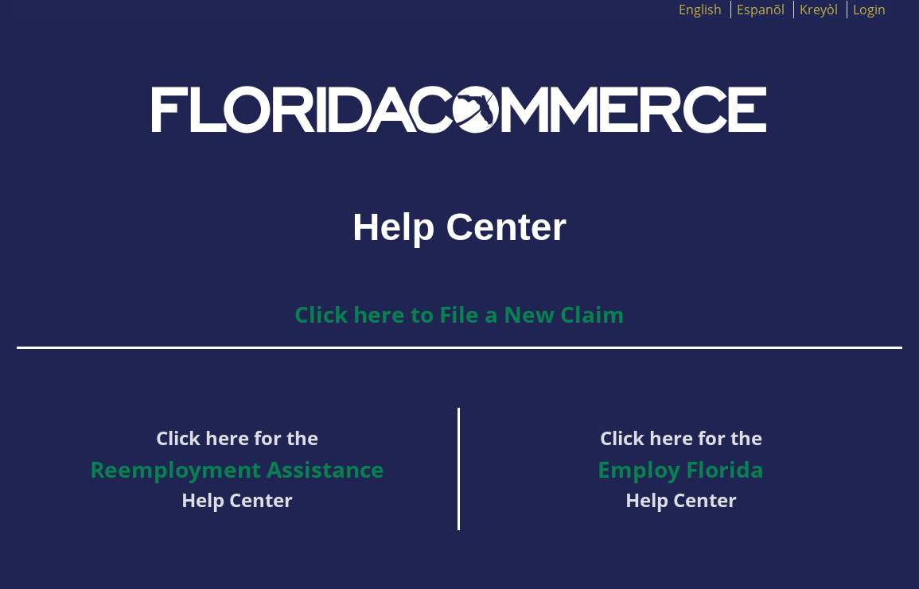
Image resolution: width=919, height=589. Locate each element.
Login (869, 9)
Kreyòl (819, 9)
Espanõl (761, 9)
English (700, 9)
